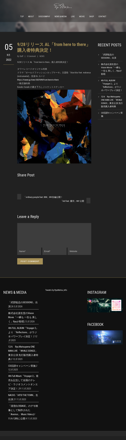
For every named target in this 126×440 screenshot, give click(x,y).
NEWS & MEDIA (60, 16)
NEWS (42, 56)
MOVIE (82, 16)
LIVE (73, 16)
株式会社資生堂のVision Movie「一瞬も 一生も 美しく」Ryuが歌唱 (22, 321)
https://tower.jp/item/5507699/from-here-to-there (38, 80)
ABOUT (31, 16)
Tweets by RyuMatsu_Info (56, 294)
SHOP (91, 16)
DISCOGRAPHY (44, 16)
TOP (22, 16)
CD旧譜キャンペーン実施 (22, 369)
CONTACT (102, 16)
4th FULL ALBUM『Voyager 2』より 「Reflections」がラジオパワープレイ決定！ (23, 336)
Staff (21, 56)
